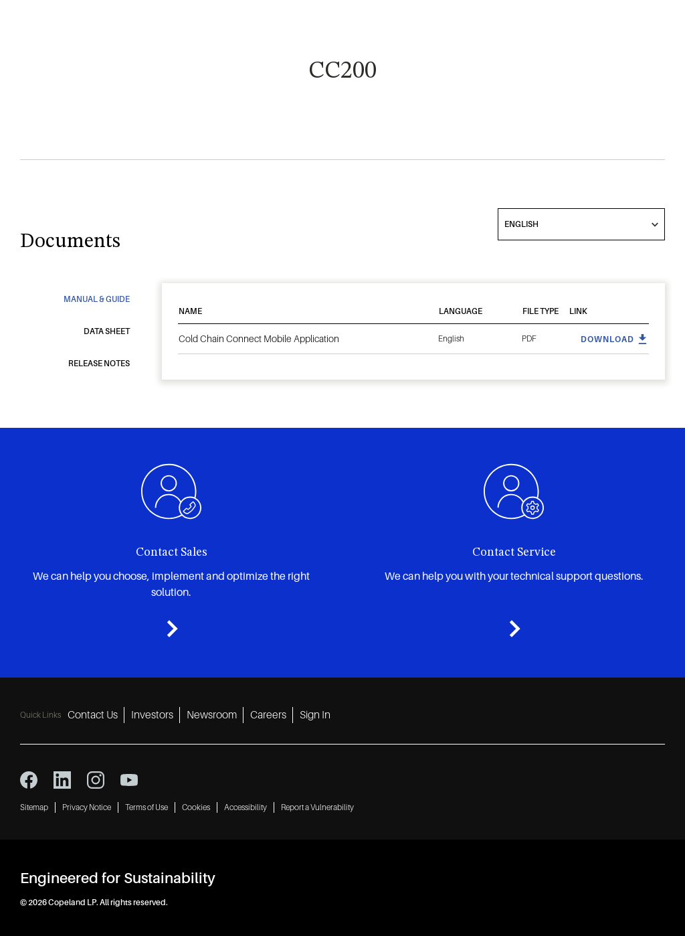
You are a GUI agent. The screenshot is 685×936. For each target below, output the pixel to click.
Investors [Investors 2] (152, 715)
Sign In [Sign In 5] (315, 715)
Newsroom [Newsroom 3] (212, 715)
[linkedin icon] (62, 780)
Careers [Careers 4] (268, 715)
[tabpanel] (413, 326)
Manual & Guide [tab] (97, 299)
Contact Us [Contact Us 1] (93, 715)
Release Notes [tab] (99, 363)
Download (607, 339)
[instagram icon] (95, 780)
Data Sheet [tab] (107, 331)
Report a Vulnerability (317, 807)
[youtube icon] (129, 780)
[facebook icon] (28, 780)
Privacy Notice (86, 807)
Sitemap (34, 807)
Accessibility (245, 807)
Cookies (196, 807)
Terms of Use (146, 807)
